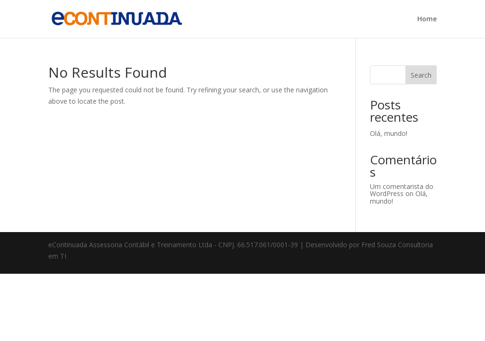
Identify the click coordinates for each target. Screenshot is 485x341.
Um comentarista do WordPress (401, 190)
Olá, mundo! (388, 133)
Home (427, 19)
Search (421, 75)
